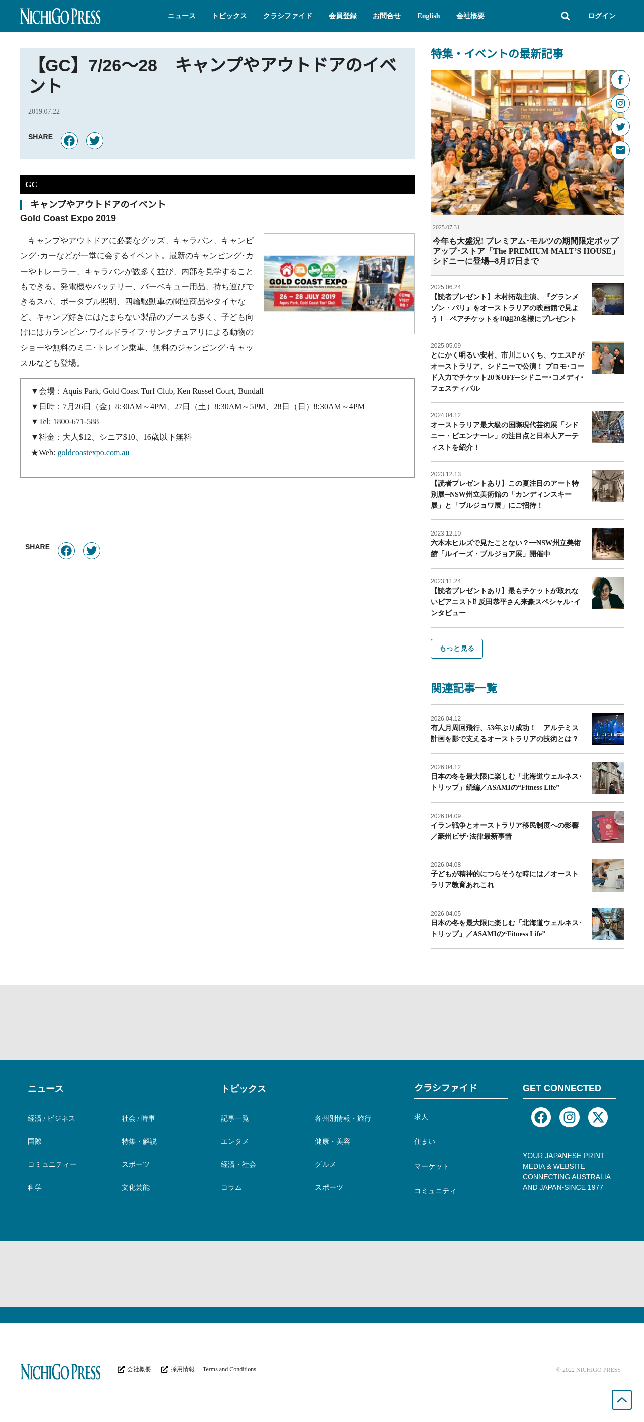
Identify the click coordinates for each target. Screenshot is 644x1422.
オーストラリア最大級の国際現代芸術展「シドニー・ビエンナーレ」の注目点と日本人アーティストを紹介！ (505, 436)
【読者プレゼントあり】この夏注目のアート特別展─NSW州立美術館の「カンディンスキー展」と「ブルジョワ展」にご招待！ (505, 494)
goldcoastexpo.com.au (93, 452)
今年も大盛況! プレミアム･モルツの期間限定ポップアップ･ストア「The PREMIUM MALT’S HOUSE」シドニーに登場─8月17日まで (526, 251)
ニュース (46, 1088)
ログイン (602, 16)
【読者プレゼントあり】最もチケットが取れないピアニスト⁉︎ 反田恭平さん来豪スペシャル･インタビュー (506, 601)
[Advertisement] (322, 1022)
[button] (181, 16)
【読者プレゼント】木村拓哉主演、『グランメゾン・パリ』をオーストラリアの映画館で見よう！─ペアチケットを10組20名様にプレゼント (505, 307)
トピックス (243, 1088)
